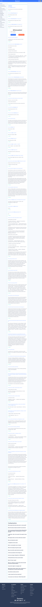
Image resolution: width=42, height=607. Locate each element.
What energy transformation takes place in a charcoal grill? (17, 525)
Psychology (12, 593)
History (1, 16)
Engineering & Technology (2, 14)
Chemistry (12, 587)
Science (1, 23)
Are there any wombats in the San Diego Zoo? (15, 552)
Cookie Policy (32, 593)
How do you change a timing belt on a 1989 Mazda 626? (16, 555)
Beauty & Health (2, 8)
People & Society (2, 22)
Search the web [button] (13, 34)
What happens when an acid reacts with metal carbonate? (17, 537)
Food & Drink (2, 15)
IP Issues (31, 595)
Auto (0, 7)
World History (13, 590)
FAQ (21, 593)
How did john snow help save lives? (13, 571)
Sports (1, 26)
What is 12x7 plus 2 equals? (12, 560)
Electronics (1, 12)
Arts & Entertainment (3, 6)
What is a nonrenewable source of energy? (14, 545)
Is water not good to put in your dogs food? (14, 574)
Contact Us (31, 587)
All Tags (3, 587)
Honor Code (22, 587)
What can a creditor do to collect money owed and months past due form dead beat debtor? (17, 563)
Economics (12, 596)
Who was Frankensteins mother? (13, 540)
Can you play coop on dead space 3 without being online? (17, 576)
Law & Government (2, 20)
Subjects (1, 3)
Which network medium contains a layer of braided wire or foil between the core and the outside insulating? (17, 569)
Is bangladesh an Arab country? (13, 542)
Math (1, 21)
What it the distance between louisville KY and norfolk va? (17, 527)
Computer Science (13, 595)
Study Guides (22, 590)
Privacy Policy (32, 590)
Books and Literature (3, 9)
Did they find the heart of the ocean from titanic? (15, 557)
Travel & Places (2, 27)
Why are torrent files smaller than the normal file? (15, 550)
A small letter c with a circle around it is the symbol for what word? (17, 535)
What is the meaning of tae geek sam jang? (14, 547)
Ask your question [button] (21, 34)
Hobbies (1, 17)
